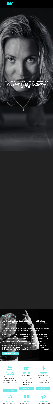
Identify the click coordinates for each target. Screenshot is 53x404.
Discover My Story (10, 353)
